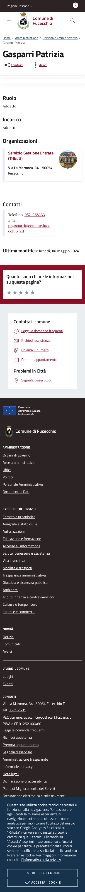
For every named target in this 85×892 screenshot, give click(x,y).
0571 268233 (34, 214)
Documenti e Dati (16, 491)
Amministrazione (26, 37)
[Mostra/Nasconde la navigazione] (9, 20)
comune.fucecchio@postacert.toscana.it (40, 717)
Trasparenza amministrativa (24, 575)
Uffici (7, 469)
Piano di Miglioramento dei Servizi (29, 788)
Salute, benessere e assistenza (26, 553)
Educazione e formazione (22, 538)
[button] (20, 6)
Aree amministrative (18, 462)
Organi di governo (16, 455)
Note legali (11, 774)
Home (7, 37)
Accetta (42, 882)
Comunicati (11, 644)
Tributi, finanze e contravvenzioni (28, 597)
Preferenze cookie (21, 855)
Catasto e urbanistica (19, 516)
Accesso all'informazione (21, 546)
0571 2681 (17, 710)
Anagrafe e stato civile (20, 524)
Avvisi (7, 651)
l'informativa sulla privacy (41, 859)
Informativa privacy (18, 766)
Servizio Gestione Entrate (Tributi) (30, 156)
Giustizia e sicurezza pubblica (25, 582)
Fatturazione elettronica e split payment (34, 795)
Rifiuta (42, 873)
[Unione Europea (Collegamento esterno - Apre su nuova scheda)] (42, 411)
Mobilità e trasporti (17, 568)
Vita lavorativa (14, 560)
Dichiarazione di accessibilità (25, 781)
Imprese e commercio (19, 611)
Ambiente (10, 589)
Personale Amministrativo (60, 37)
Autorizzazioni (14, 531)
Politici (8, 477)
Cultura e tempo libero (20, 604)
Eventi (8, 683)
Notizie (8, 636)
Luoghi (8, 676)
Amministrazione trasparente (25, 759)
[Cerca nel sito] (72, 20)
